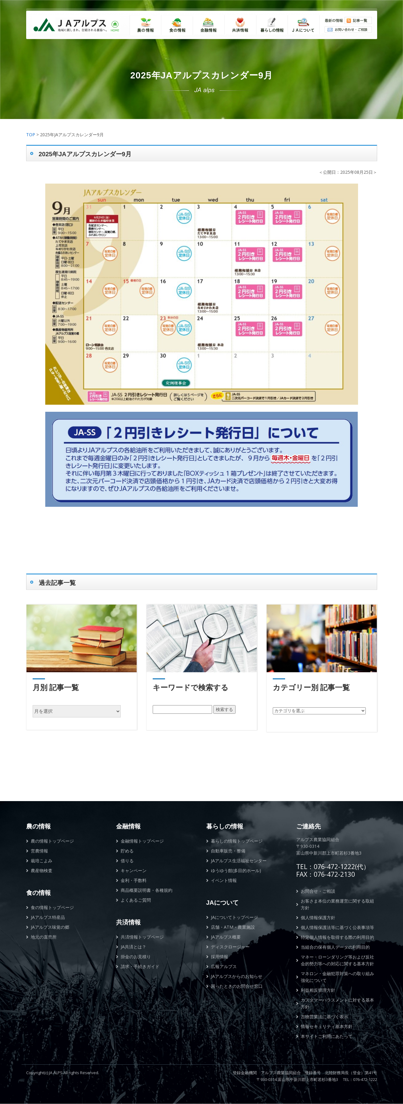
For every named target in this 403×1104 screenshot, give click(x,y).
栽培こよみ (41, 861)
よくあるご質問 (136, 900)
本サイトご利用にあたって (327, 1036)
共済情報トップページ (142, 937)
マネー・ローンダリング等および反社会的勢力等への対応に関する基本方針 (337, 960)
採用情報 (219, 956)
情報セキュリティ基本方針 (327, 1026)
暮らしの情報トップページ (237, 841)
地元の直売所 (44, 937)
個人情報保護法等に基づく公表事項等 (337, 927)
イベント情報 (224, 880)
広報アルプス (224, 966)
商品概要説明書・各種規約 (146, 890)
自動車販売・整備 (228, 851)
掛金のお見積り (136, 956)
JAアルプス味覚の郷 (50, 927)
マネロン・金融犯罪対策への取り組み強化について (337, 977)
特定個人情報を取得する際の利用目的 (337, 937)
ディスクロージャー (230, 947)
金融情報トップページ (142, 841)
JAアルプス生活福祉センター (239, 861)
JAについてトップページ (234, 917)
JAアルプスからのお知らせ (236, 976)
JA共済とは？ (133, 947)
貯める (127, 851)
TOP (30, 134)
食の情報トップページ (52, 907)
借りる (127, 861)
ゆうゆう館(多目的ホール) (236, 870)
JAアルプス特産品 (48, 917)
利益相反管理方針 (318, 990)
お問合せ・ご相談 (318, 891)
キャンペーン (134, 870)
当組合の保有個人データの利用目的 (335, 947)
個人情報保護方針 (318, 917)
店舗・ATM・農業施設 (233, 927)
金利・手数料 (134, 880)
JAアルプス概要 (226, 937)
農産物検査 (41, 870)
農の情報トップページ (52, 841)
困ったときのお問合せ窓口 (237, 986)
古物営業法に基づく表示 (324, 1016)
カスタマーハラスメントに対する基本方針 (337, 1003)
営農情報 (39, 851)
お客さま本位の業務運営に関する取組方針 (337, 904)
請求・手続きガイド (140, 966)
